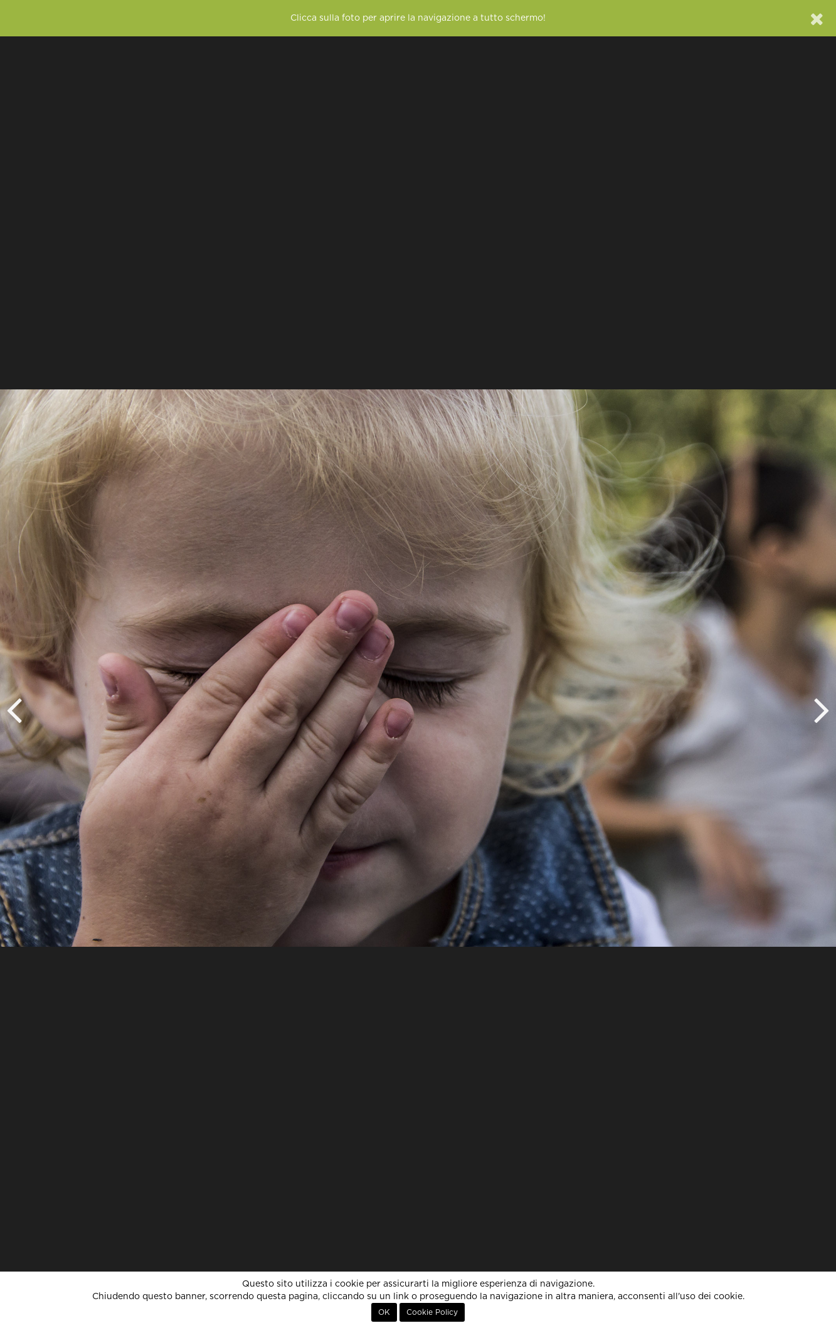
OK (384, 1312)
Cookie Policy (432, 1312)
